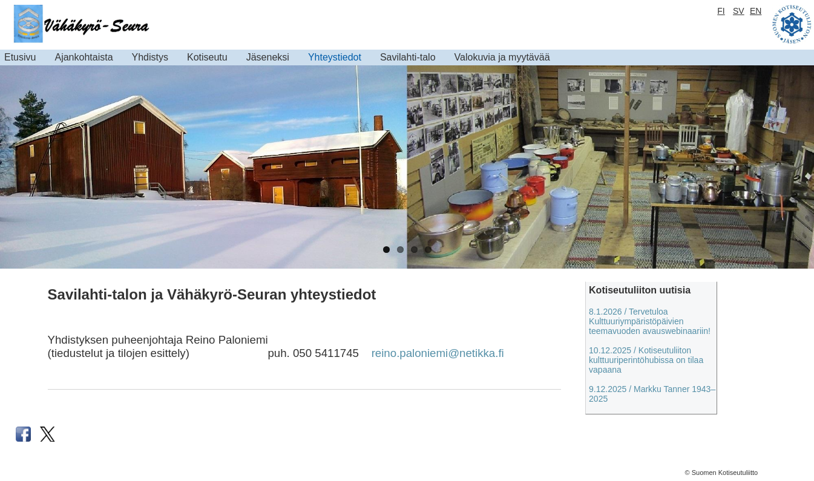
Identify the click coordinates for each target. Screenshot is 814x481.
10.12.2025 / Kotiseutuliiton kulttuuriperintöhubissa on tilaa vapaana (646, 360)
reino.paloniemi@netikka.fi (438, 353)
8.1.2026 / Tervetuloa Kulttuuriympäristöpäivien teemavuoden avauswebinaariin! (650, 321)
